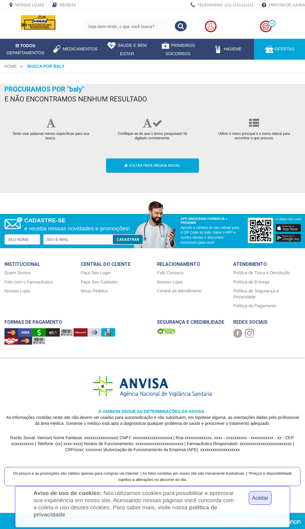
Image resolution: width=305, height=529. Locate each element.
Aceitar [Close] (260, 498)
